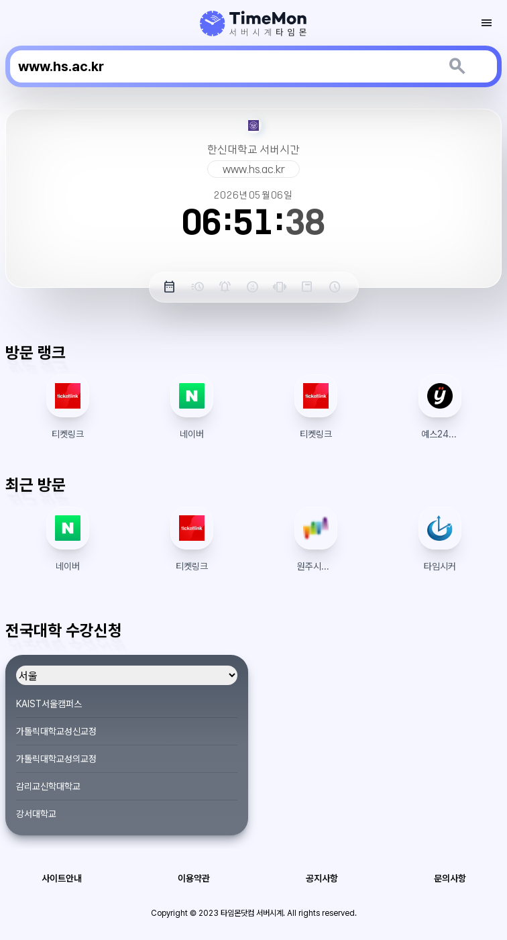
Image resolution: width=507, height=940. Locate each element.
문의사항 (450, 878)
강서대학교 (36, 813)
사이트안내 (62, 878)
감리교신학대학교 (48, 786)
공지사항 (322, 878)
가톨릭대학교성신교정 (56, 731)
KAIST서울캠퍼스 (49, 703)
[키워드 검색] (456, 66)
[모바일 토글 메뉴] (487, 22)
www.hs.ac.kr (254, 169)
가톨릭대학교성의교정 (56, 758)
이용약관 (194, 878)
